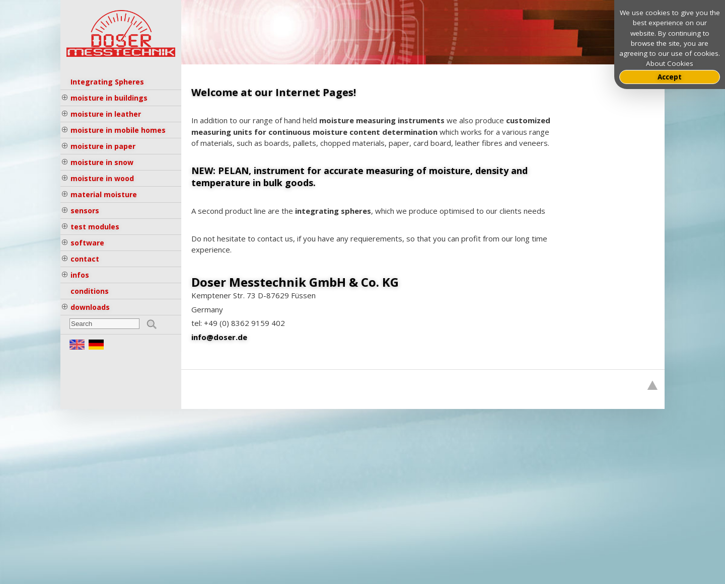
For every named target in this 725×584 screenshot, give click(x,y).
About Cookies (669, 63)
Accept (670, 76)
